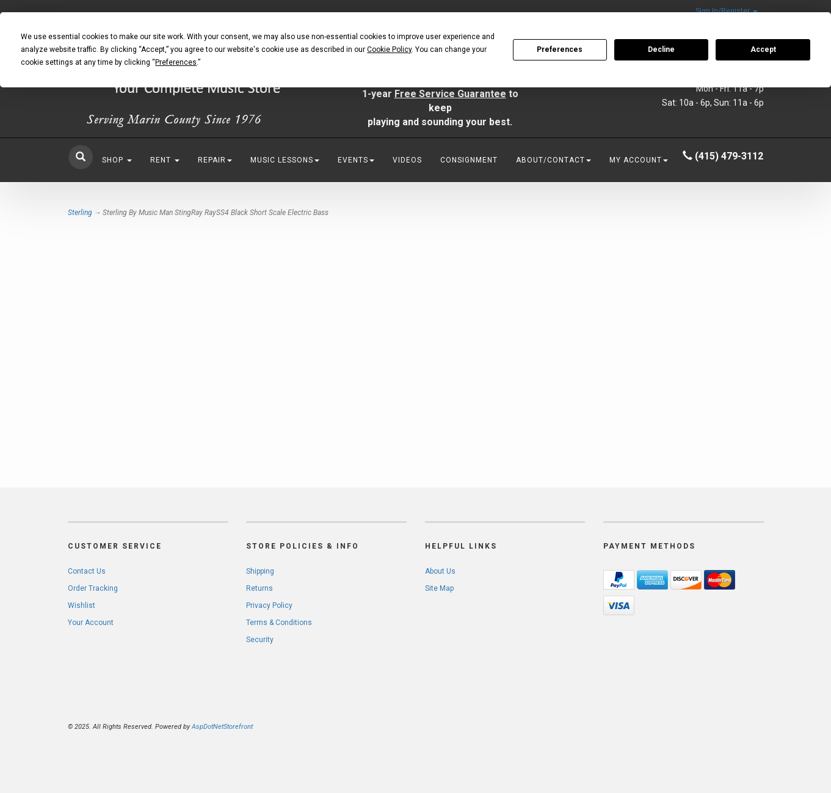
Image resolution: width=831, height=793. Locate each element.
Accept (763, 49)
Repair (215, 160)
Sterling (80, 212)
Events (356, 160)
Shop (117, 160)
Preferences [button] (176, 62)
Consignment (469, 160)
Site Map (439, 588)
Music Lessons (284, 160)
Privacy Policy (269, 605)
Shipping (260, 571)
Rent (165, 160)
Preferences (559, 49)
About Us (440, 571)
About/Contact (553, 160)
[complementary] (742, 726)
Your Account (91, 622)
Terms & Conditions (279, 622)
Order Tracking (93, 588)
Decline (661, 49)
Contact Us (87, 571)
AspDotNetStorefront (222, 727)
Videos (407, 160)
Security (260, 639)
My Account (638, 160)
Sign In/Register (726, 11)
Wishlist (81, 605)
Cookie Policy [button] (389, 49)
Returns (259, 588)
